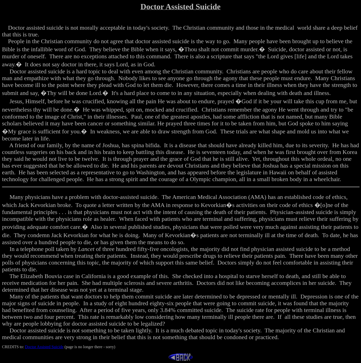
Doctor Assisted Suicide (44, 347)
